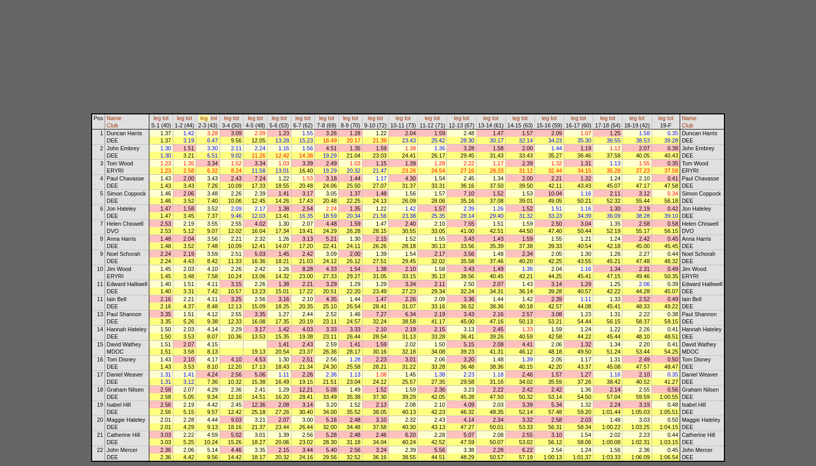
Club (112, 125)
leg (157, 118)
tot (165, 118)
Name (114, 118)
